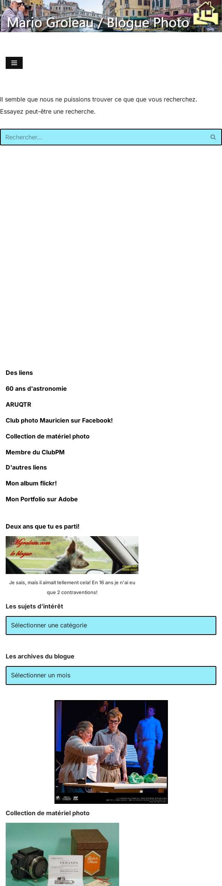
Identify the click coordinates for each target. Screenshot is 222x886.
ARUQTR (18, 404)
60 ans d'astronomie (36, 388)
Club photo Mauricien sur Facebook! (59, 420)
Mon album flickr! (31, 483)
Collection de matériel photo (48, 436)
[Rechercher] (102, 137)
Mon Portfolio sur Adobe (42, 499)
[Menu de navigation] (14, 63)
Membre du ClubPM (35, 452)
